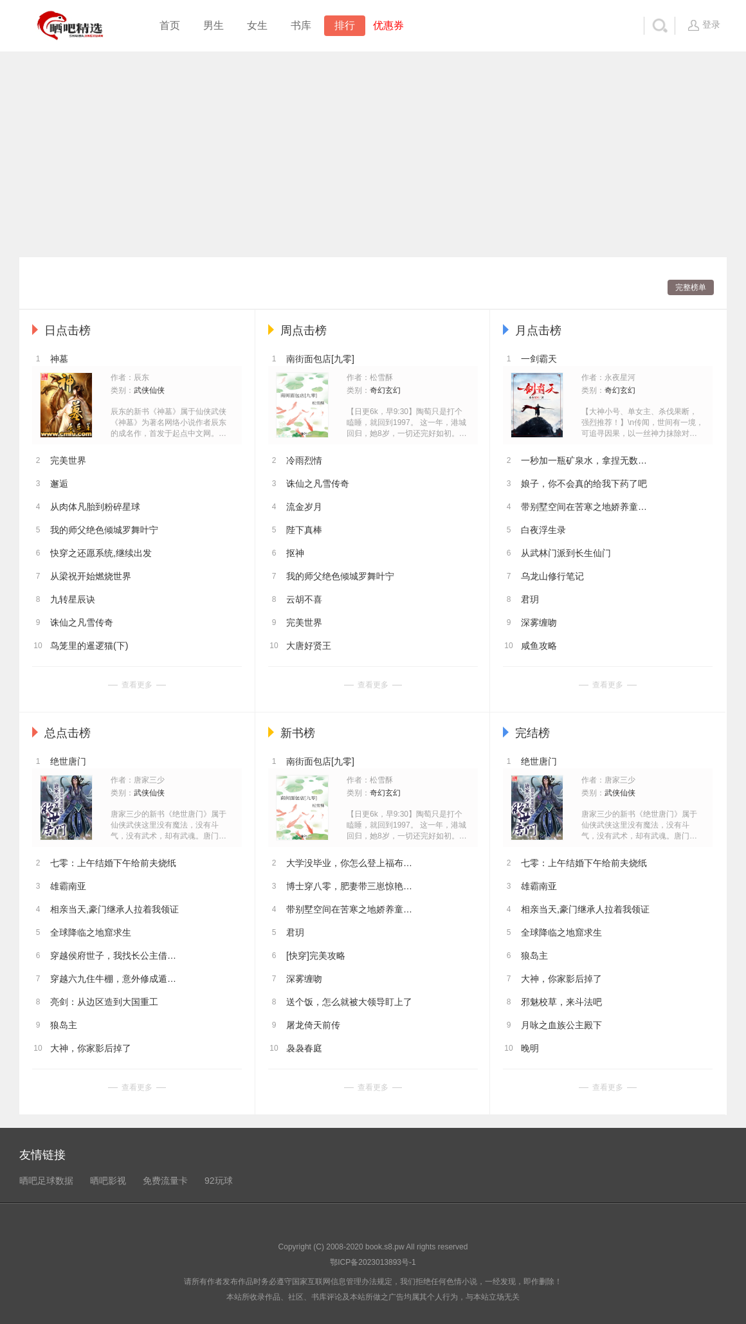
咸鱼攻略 (539, 645)
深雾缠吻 (539, 622)
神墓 (59, 359)
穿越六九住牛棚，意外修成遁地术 (114, 979)
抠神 (295, 553)
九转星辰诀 (72, 599)
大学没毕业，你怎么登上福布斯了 (350, 863)
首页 (169, 25)
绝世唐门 (68, 761)
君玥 (530, 599)
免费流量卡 (165, 1180)
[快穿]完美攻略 (315, 955)
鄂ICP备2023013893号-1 (372, 1262)
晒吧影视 (108, 1180)
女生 (257, 25)
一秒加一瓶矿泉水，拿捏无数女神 (585, 460)
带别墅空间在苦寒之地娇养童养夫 (585, 507)
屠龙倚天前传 (313, 1025)
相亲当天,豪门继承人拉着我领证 (114, 909)
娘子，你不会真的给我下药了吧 (584, 483)
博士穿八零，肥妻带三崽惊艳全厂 (350, 886)
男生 (213, 25)
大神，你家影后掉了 (90, 1048)
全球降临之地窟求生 (90, 932)
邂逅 (59, 483)
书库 (301, 25)
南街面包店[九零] (320, 359)
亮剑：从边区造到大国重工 (104, 1002)
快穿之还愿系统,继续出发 (101, 553)
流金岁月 (304, 507)
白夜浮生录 (543, 530)
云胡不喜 (304, 599)
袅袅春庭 (304, 1048)
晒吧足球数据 (46, 1180)
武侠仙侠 (149, 390)
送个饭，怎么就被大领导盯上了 (349, 1002)
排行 (344, 25)
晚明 (530, 1048)
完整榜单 (690, 287)
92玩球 (219, 1180)
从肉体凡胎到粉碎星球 (95, 507)
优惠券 (388, 25)
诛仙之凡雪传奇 (81, 622)
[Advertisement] (373, 154)
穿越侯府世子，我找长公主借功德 (114, 955)
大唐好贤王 (308, 645)
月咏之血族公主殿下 (561, 1025)
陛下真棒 (304, 530)
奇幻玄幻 (385, 390)
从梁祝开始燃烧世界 (90, 576)
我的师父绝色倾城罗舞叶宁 (104, 530)
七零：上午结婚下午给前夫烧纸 (113, 863)
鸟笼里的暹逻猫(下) (89, 645)
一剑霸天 (539, 359)
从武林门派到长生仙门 (566, 553)
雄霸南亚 (68, 886)
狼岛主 (63, 1025)
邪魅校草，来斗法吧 (561, 1002)
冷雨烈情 (304, 460)
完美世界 (68, 460)
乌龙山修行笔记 (552, 576)
